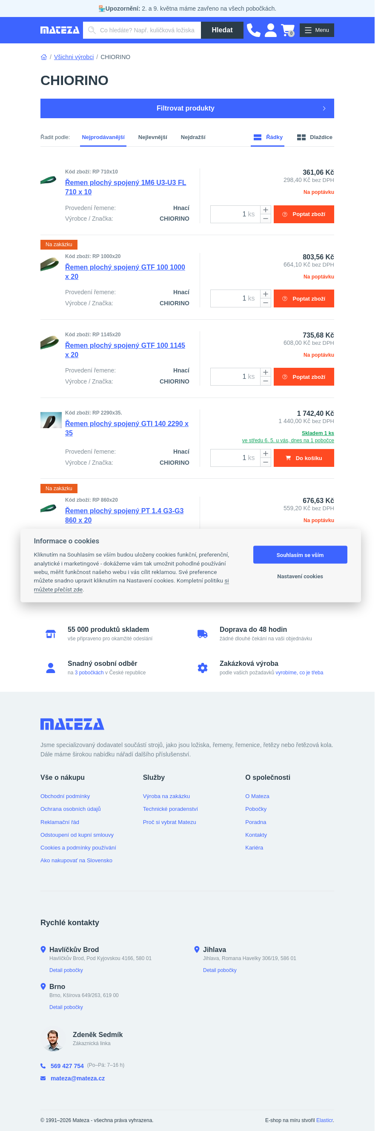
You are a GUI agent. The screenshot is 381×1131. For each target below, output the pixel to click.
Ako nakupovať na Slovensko (76, 860)
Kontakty (256, 835)
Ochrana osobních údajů (70, 809)
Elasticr (324, 1120)
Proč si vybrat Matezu (169, 822)
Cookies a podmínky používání (78, 847)
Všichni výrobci (74, 57)
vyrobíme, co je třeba (299, 673)
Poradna (255, 822)
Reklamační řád (59, 822)
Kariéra (254, 847)
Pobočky (255, 809)
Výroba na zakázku (166, 796)
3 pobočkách (89, 673)
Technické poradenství (170, 809)
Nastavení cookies (300, 576)
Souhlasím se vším (300, 554)
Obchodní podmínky (65, 796)
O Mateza (257, 796)
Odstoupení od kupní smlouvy (77, 835)
